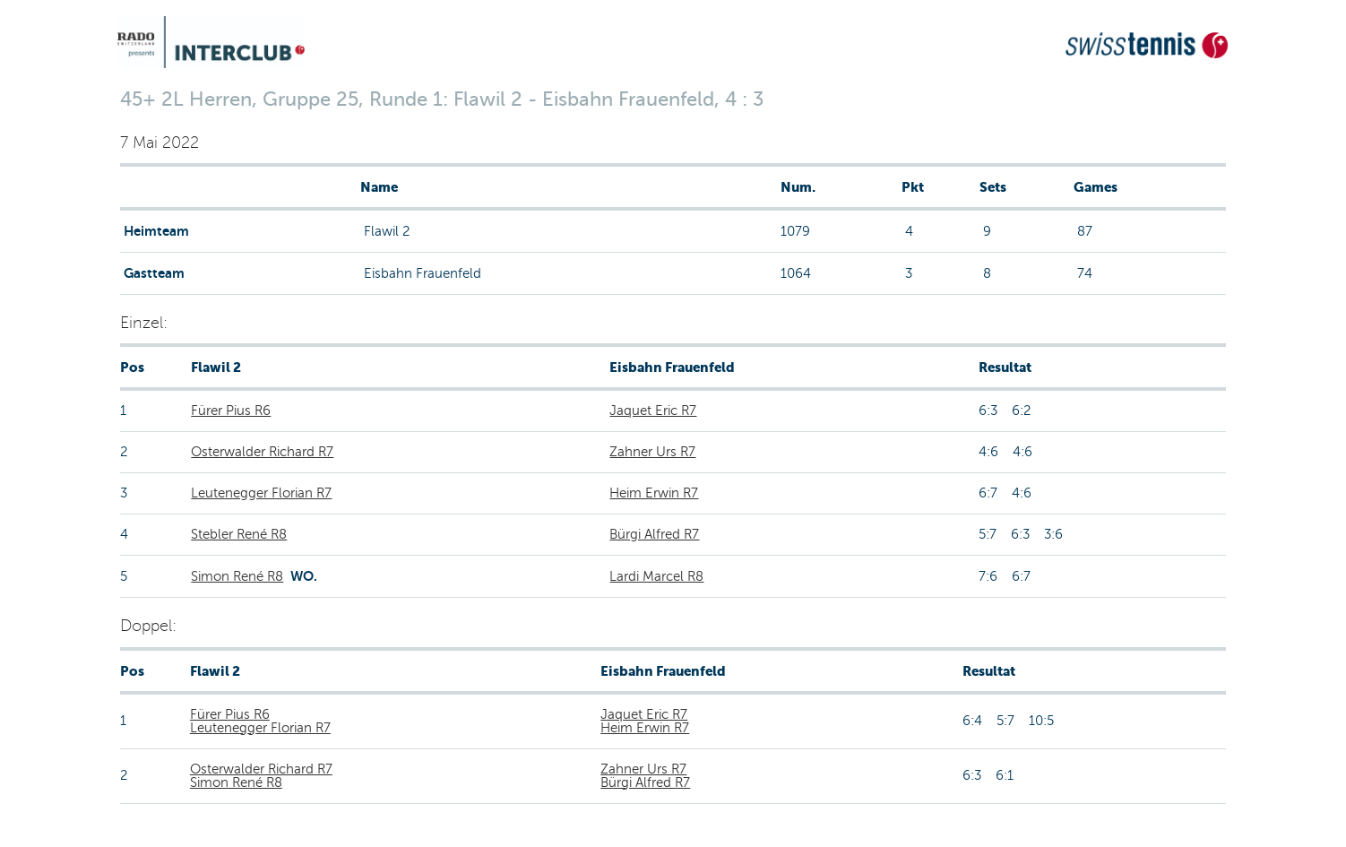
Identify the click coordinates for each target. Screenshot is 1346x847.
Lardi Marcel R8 (656, 576)
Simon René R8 (237, 576)
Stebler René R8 (239, 534)
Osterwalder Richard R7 (262, 452)
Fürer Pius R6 (231, 410)
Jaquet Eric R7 (652, 410)
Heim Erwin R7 (653, 493)
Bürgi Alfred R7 (654, 534)
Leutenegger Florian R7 (261, 493)
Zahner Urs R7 (652, 452)
